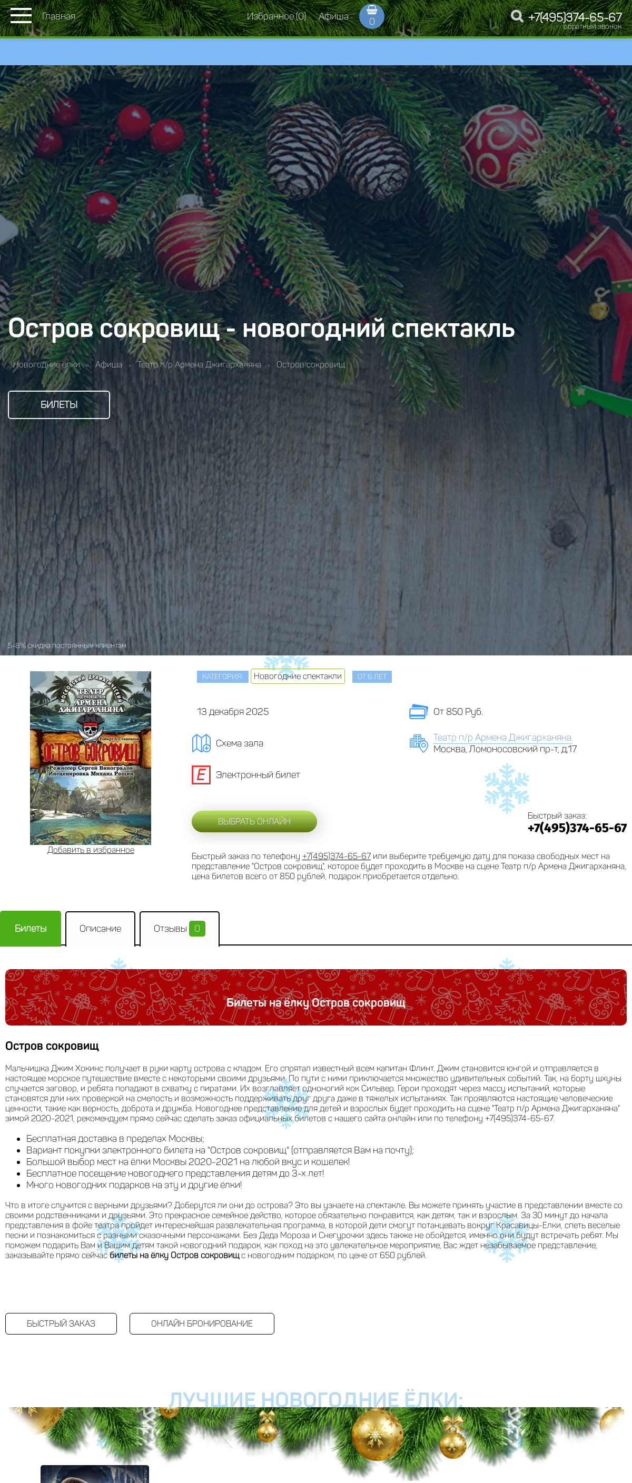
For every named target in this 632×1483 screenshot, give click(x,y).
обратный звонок (592, 26)
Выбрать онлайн (254, 822)
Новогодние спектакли (298, 676)
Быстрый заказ (61, 1324)
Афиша (334, 16)
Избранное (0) (276, 16)
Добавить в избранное (90, 850)
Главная (58, 16)
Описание (100, 928)
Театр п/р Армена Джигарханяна (502, 737)
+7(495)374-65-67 (574, 18)
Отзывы (179, 929)
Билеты (59, 405)
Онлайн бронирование (202, 1324)
